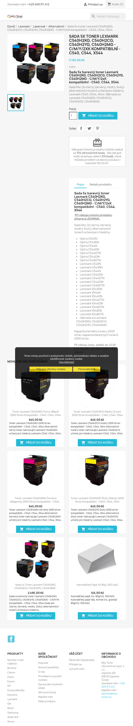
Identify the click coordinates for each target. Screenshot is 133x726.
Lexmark (12, 699)
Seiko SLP (13, 717)
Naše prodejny (47, 701)
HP (9, 685)
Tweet (89, 128)
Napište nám (45, 696)
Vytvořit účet (76, 668)
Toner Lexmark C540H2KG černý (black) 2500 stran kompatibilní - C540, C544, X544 (35, 413)
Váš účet (76, 654)
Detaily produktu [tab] (101, 184)
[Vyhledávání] (108, 16)
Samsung (12, 712)
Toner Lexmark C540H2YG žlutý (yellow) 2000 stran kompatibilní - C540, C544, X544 (97, 500)
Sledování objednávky (81, 660)
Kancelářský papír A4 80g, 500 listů (97, 584)
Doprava (43, 662)
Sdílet (81, 128)
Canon (11, 672)
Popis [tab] (80, 184)
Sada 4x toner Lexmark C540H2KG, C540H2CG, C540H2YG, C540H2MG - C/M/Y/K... (35, 588)
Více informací (66, 362)
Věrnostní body (47, 692)
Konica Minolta (15, 690)
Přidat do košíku (98, 115)
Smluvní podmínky (48, 667)
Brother (12, 668)
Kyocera (12, 694)
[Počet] (73, 115)
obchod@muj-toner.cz (109, 695)
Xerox (10, 721)
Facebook (11, 639)
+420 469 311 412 (38, 4)
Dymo (10, 677)
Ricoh (10, 708)
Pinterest (97, 128)
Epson (11, 681)
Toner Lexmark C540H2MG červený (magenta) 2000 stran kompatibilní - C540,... (36, 500)
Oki (9, 703)
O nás (41, 671)
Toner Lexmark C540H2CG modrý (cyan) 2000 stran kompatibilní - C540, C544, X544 (97, 413)
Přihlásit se (75, 664)
